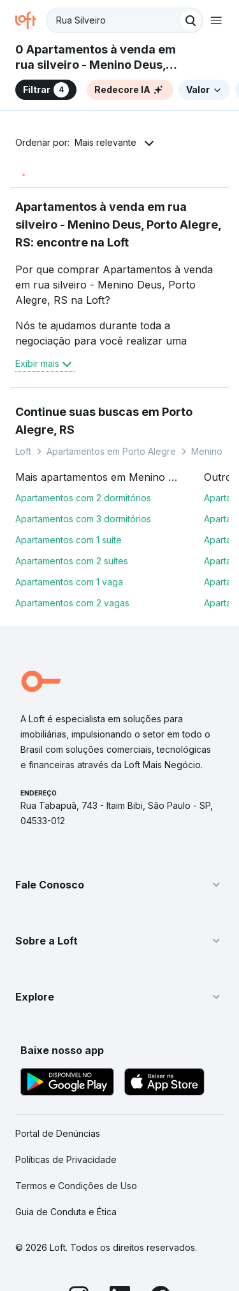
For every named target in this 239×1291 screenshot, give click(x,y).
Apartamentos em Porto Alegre (111, 451)
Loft (23, 451)
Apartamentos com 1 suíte (68, 539)
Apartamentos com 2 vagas (72, 602)
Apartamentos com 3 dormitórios (83, 518)
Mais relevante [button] (105, 142)
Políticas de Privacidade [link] (66, 1159)
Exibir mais (45, 363)
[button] (119, 884)
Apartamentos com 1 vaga (69, 581)
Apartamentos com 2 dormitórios (83, 497)
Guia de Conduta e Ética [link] (66, 1211)
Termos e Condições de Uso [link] (76, 1185)
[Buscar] (190, 20)
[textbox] (124, 20)
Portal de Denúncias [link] (57, 1133)
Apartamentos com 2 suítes (71, 560)
